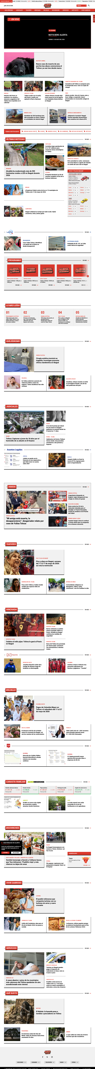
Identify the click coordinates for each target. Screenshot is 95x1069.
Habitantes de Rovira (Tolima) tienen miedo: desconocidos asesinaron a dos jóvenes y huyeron (55, 441)
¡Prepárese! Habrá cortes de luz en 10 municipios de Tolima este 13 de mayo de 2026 (41, 190)
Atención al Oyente (45, 1067)
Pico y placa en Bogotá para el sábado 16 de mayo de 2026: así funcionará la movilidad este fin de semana (64, 320)
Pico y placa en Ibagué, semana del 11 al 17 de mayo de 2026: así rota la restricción (48, 562)
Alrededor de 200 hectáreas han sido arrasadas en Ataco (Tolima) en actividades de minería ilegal (34, 117)
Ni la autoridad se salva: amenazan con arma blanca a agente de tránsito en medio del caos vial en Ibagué (79, 162)
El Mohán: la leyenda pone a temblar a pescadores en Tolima (48, 1011)
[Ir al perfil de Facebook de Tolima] (42, 1055)
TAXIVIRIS (28, 10)
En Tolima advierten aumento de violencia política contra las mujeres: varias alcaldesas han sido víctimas (33, 383)
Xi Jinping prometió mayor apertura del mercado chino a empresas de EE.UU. (76, 756)
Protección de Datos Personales (60, 1067)
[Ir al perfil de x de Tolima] (47, 1055)
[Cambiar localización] (82, 6)
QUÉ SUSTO (75, 10)
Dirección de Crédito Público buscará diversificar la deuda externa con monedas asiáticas (32, 756)
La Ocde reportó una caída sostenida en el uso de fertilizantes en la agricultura (76, 802)
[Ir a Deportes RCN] (12, 653)
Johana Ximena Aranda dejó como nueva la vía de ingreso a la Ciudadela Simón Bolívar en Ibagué (54, 98)
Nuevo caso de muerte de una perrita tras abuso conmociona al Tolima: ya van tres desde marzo (49, 66)
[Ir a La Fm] (9, 232)
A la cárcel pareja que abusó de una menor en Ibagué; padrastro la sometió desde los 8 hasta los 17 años (55, 428)
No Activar (16, 852)
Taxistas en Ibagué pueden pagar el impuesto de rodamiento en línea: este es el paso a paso (55, 968)
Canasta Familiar (5, 1)
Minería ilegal (52, 131)
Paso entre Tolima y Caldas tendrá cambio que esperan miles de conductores (32, 585)
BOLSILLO (46, 10)
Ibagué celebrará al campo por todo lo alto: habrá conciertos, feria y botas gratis (40, 212)
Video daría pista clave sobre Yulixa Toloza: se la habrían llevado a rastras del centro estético (12, 319)
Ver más (88, 139)
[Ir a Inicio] (47, 6)
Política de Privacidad (33, 1067)
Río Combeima (64, 131)
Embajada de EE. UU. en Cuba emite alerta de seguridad (76, 244)
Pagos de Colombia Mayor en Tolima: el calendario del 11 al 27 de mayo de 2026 (49, 707)
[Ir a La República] (8, 744)
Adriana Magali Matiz (30, 131)
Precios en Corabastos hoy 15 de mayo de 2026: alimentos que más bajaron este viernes (29, 319)
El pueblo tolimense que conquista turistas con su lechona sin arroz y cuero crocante (46, 900)
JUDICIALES (19, 10)
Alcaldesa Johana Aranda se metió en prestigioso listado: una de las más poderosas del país (77, 383)
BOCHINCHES (56, 10)
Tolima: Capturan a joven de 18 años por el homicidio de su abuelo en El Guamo (22, 439)
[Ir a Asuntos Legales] (14, 449)
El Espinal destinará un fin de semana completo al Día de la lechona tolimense (54, 176)
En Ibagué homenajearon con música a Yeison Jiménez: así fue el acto (55, 847)
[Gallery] (47, 274)
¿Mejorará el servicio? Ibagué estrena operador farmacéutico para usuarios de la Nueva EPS (77, 117)
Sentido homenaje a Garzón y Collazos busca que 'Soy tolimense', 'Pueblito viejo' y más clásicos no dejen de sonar (23, 860)
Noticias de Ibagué (76, 131)
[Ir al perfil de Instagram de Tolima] (52, 1055)
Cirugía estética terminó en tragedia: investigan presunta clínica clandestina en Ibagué (47, 360)
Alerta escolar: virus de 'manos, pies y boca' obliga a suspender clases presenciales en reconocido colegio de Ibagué (77, 97)
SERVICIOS (66, 10)
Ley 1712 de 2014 (86, 1067)
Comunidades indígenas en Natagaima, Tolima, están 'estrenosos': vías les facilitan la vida (77, 585)
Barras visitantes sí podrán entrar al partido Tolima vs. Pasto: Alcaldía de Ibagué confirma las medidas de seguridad (54, 631)
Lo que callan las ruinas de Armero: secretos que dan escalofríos (77, 1033)
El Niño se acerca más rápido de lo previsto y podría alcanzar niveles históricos (32, 802)
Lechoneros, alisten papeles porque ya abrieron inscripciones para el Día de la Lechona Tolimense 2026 (77, 923)
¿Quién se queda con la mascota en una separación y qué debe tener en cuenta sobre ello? (32, 460)
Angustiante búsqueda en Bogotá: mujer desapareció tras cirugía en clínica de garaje (78, 496)
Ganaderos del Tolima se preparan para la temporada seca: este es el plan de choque (77, 85)
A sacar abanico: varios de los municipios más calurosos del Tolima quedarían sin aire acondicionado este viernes (23, 980)
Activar (5, 852)
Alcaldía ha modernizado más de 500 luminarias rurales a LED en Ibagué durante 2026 (23, 173)
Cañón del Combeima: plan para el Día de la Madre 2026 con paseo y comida (32, 923)
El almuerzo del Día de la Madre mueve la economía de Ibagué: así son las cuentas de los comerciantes (33, 730)
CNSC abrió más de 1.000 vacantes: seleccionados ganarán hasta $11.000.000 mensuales (77, 730)
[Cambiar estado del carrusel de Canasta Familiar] (11, 1)
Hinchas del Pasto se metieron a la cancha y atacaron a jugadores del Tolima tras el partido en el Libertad (12, 99)
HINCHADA (37, 10)
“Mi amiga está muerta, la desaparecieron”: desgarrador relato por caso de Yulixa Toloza (47, 319)
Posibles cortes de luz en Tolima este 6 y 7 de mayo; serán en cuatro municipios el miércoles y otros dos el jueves (55, 982)
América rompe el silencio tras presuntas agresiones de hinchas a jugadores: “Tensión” (77, 664)
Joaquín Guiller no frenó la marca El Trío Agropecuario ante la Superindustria (75, 460)
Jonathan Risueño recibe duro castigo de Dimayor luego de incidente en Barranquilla (32, 664)
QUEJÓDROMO (9, 10)
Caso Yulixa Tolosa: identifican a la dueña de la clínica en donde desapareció (32, 243)
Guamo (42, 131)
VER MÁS (18, 284)
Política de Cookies (75, 1067)
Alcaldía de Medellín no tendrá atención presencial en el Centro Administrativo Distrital (81, 319)
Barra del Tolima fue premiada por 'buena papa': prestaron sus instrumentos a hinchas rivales (55, 644)
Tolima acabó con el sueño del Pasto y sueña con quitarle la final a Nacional (32, 97)
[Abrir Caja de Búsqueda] (89, 6)
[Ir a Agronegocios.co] (36, 780)
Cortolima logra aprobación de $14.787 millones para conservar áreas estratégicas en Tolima (54, 148)
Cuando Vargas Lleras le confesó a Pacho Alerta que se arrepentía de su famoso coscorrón (78, 521)
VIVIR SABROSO (85, 10)
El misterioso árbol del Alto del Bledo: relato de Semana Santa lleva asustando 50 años (33, 1033)
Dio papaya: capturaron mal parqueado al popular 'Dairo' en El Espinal (55, 863)
